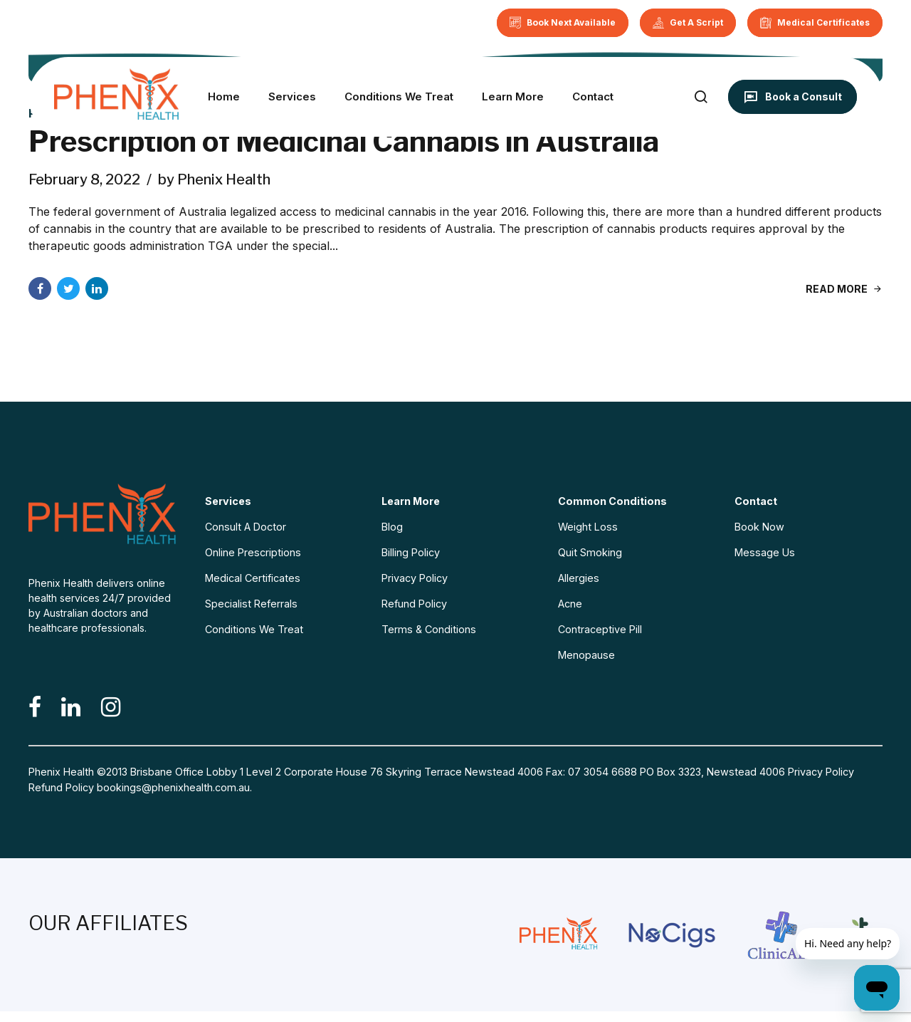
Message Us (764, 552)
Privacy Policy (414, 578)
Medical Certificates (252, 578)
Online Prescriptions (253, 552)
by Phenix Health (214, 179)
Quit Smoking (590, 552)
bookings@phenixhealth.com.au (173, 787)
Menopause (586, 655)
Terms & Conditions (428, 629)
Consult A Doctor (245, 527)
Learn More (513, 96)
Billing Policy (410, 552)
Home (224, 96)
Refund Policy (414, 604)
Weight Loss (588, 527)
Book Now (759, 527)
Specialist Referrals (251, 604)
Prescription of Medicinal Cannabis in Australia (343, 141)
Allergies (578, 578)
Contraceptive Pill (600, 629)
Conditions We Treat (398, 96)
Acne (570, 604)
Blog (392, 527)
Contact (593, 96)
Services (292, 96)
